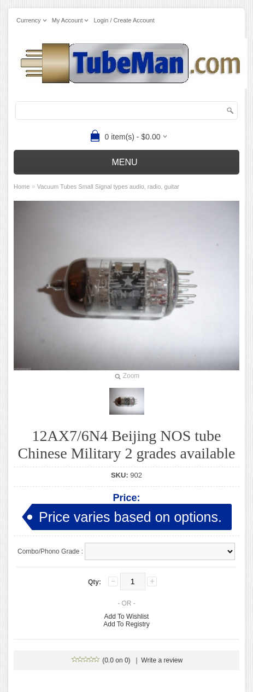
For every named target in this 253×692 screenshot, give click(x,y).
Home (22, 186)
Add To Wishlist (126, 616)
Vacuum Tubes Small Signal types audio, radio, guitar (108, 186)
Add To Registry (126, 624)
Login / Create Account (123, 20)
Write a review (162, 660)
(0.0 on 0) (101, 660)
